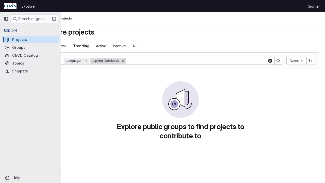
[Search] (209, 61)
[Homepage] (10, 6)
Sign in (313, 6)
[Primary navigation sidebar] (6, 19)
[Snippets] (30, 71)
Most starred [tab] (80, 46)
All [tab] (159, 46)
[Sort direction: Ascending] (311, 61)
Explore (28, 6)
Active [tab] (126, 46)
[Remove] (148, 61)
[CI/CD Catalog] (30, 55)
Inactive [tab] (144, 46)
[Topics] (30, 63)
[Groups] (30, 47)
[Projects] (30, 39)
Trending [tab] (106, 46)
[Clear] (270, 61)
